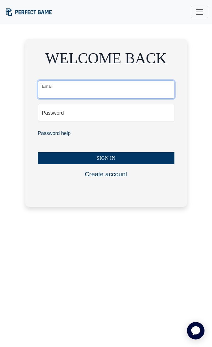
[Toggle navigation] (199, 12)
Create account (106, 174)
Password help (54, 133)
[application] (195, 330)
